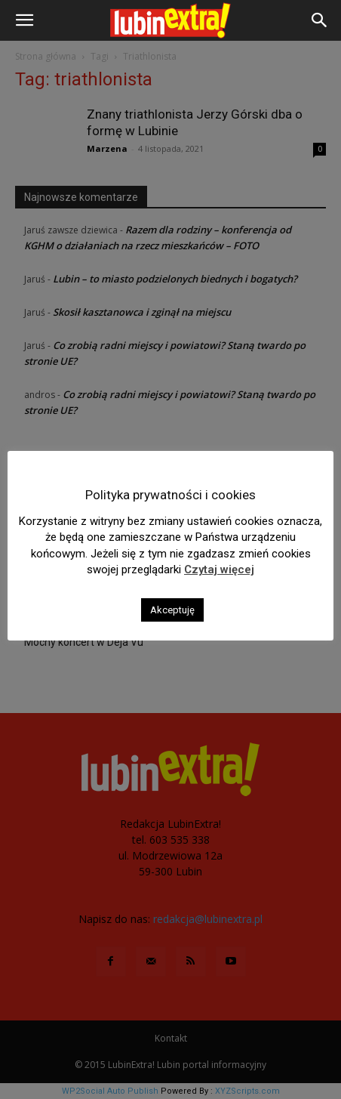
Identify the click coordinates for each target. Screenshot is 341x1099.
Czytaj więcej (219, 569)
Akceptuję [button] (172, 610)
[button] (24, 20)
